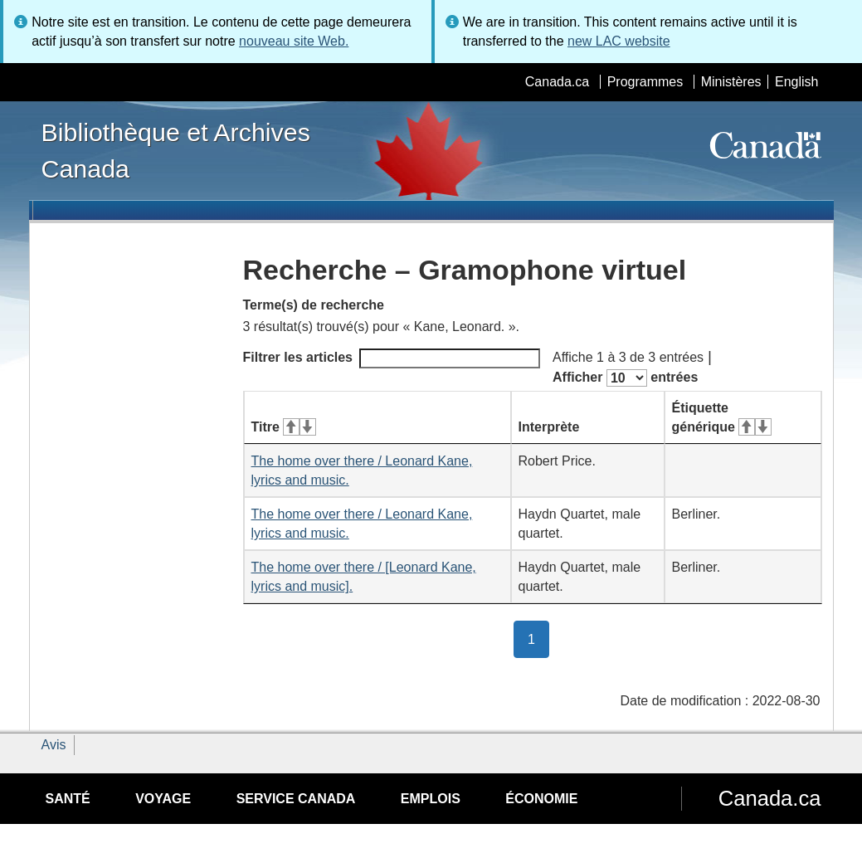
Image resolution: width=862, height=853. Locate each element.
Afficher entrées (625, 378)
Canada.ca (557, 82)
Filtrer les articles (392, 358)
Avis (53, 745)
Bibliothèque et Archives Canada (175, 150)
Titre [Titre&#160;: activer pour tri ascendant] (283, 427)
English (796, 82)
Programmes (645, 82)
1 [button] (538, 638)
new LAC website (618, 41)
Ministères (731, 82)
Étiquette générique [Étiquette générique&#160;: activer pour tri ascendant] (722, 417)
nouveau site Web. (293, 41)
